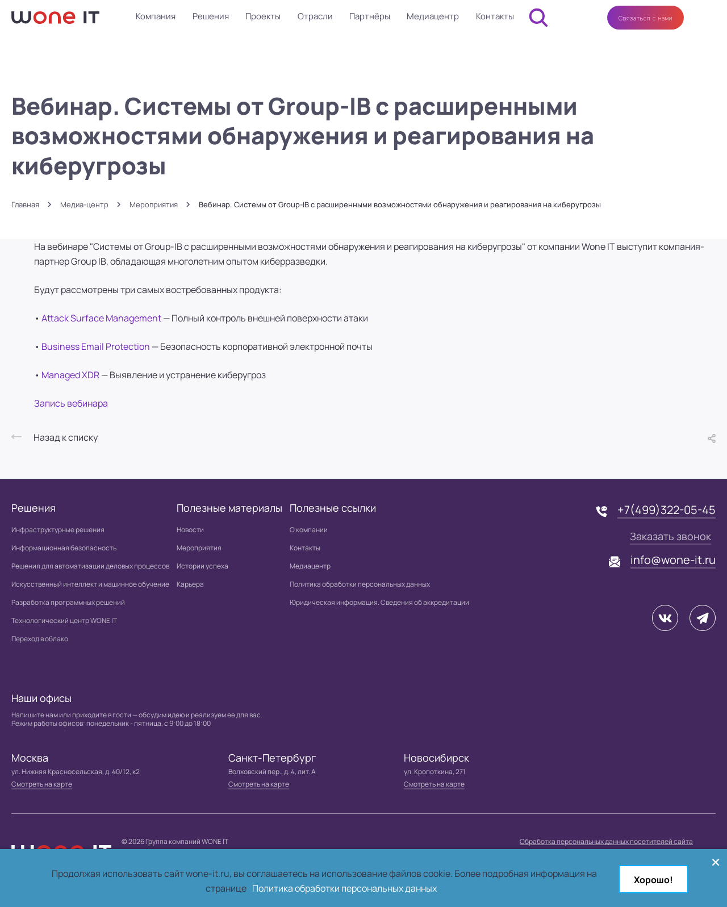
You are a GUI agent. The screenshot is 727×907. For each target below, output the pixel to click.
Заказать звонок (670, 536)
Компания (156, 16)
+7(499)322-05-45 (666, 509)
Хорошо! (653, 879)
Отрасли (315, 16)
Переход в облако (39, 638)
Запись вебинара (71, 403)
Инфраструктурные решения (58, 529)
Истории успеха (202, 566)
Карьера (190, 584)
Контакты (495, 16)
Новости (190, 529)
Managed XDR (71, 375)
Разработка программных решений (68, 602)
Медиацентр (433, 16)
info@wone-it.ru (673, 559)
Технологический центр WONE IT (64, 620)
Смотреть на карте (41, 784)
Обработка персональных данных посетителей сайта (606, 841)
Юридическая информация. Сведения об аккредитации (379, 602)
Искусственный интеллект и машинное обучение (90, 584)
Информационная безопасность (63, 548)
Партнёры (369, 16)
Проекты (263, 16)
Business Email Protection (96, 346)
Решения (211, 16)
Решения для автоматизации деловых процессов (90, 566)
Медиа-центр (84, 205)
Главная (25, 205)
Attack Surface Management (102, 318)
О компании (309, 529)
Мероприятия (153, 205)
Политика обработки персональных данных (360, 584)
